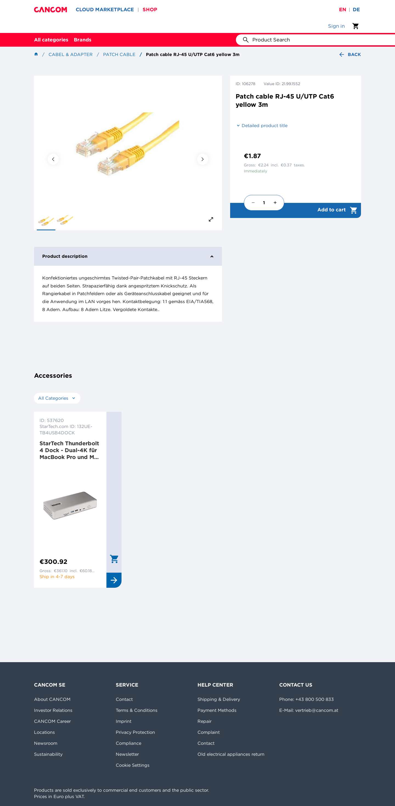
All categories (51, 40)
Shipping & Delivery (219, 699)
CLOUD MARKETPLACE (105, 9)
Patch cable (119, 54)
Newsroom (45, 743)
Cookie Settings (132, 765)
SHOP (150, 9)
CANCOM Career (52, 721)
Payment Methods (217, 710)
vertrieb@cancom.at (316, 710)
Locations (44, 732)
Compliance (128, 743)
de (356, 9)
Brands (82, 40)
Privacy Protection (135, 732)
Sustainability (48, 754)
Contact (124, 699)
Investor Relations (53, 710)
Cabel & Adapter (71, 54)
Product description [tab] (128, 256)
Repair (204, 721)
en (342, 9)
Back (349, 54)
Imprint (123, 721)
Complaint (209, 732)
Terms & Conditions (136, 710)
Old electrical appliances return (231, 754)
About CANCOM (52, 699)
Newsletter (127, 754)
